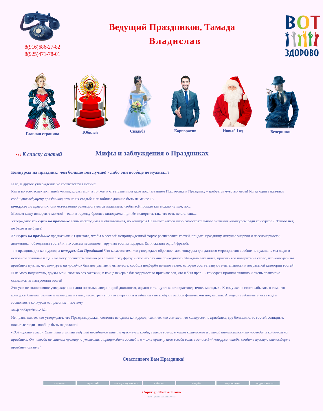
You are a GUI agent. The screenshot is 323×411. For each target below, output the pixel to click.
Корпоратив (185, 128)
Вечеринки (280, 129)
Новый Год (233, 128)
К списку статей (42, 154)
